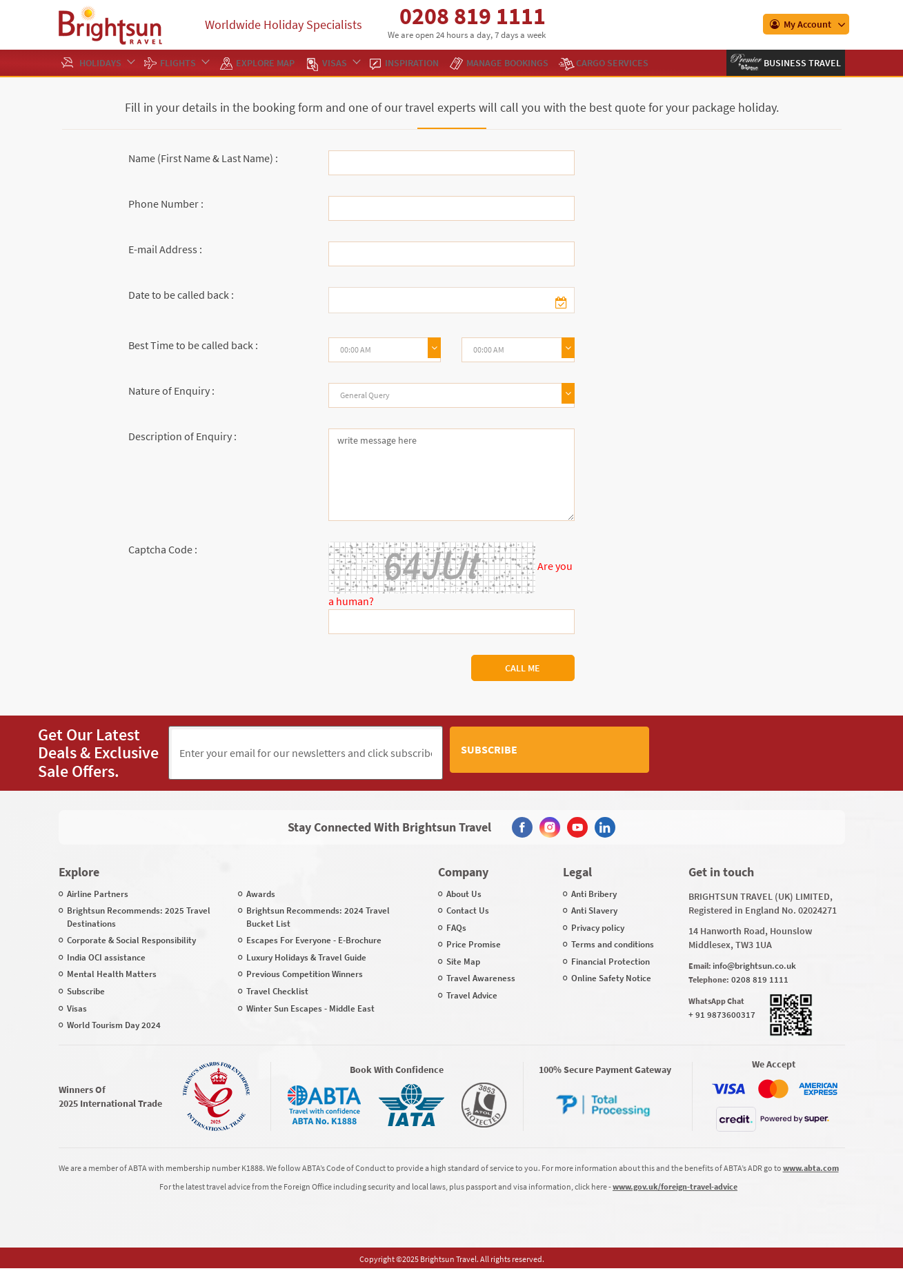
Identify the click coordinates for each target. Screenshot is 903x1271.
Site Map (463, 961)
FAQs (456, 927)
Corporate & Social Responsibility (131, 939)
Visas (340, 63)
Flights (184, 63)
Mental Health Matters (112, 973)
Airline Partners (97, 892)
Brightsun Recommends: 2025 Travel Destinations (138, 916)
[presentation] (761, 753)
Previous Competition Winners (304, 973)
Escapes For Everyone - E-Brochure (313, 939)
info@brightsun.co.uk (754, 964)
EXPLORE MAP (265, 63)
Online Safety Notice (611, 977)
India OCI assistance (106, 957)
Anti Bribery (594, 892)
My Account (800, 24)
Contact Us (467, 910)
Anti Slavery (594, 910)
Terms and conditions (612, 943)
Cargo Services (612, 63)
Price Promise (473, 943)
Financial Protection (610, 961)
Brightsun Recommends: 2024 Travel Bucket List (318, 916)
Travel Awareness (480, 977)
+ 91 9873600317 (721, 1014)
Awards (260, 892)
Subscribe (610, 752)
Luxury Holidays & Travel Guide (306, 957)
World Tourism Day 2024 (114, 1024)
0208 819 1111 (472, 15)
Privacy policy (597, 927)
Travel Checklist (277, 990)
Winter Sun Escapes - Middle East (310, 1007)
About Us (464, 892)
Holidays (106, 63)
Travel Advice (471, 995)
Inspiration (412, 63)
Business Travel (801, 63)
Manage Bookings (507, 63)
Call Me (522, 668)
